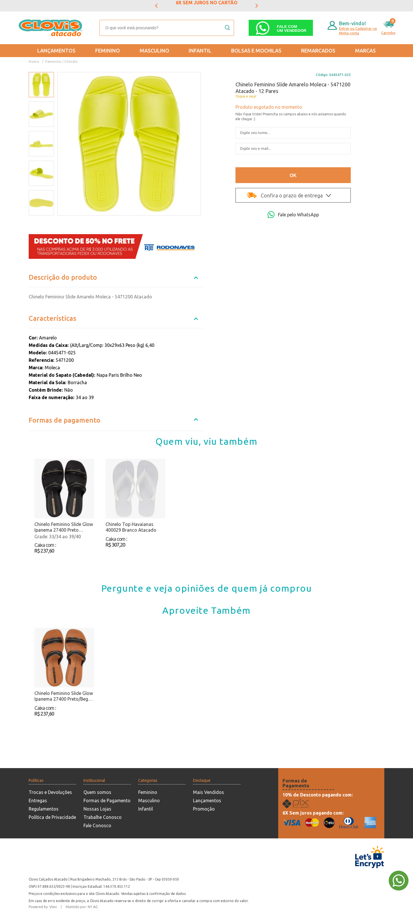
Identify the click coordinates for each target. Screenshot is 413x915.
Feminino (107, 50)
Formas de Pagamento (106, 800)
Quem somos (97, 792)
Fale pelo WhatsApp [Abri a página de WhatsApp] (293, 214)
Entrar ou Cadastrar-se (358, 28)
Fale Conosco (97, 825)
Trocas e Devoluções (50, 792)
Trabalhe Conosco (102, 817)
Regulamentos (44, 808)
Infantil (200, 50)
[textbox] (167, 28)
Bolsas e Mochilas (256, 50)
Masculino (154, 50)
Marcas (365, 50)
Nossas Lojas (97, 808)
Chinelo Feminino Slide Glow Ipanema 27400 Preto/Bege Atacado (63, 696)
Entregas (38, 800)
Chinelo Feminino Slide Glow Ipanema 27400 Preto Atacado (63, 527)
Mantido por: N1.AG (82, 907)
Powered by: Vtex (43, 907)
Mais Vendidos (208, 792)
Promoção (204, 808)
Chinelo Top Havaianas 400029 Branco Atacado (131, 527)
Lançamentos (56, 50)
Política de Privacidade (52, 817)
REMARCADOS (318, 50)
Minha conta (349, 33)
